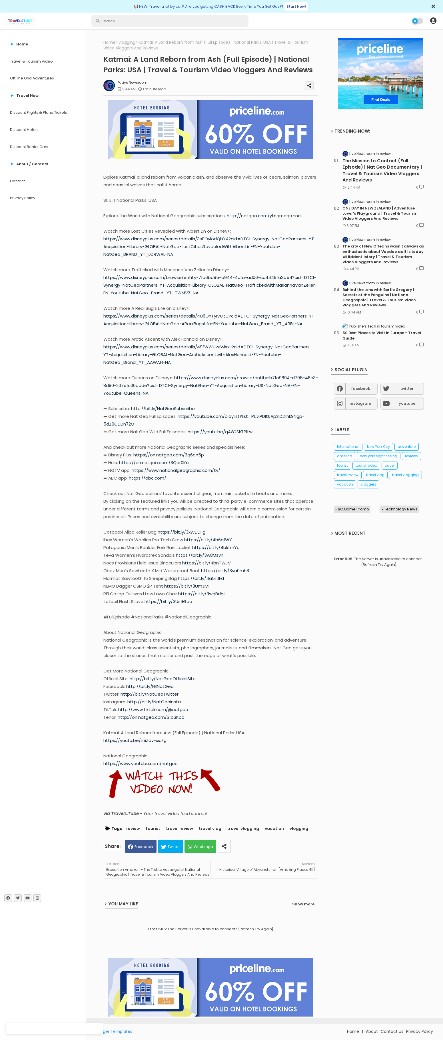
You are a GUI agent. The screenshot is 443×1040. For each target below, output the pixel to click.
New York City (378, 446)
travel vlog (210, 828)
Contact (17, 181)
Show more (303, 904)
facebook (360, 388)
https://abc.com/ (147, 478)
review (133, 828)
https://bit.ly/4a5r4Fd (201, 578)
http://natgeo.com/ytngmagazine (264, 216)
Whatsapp (203, 846)
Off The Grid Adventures (32, 78)
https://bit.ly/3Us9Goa (168, 601)
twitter (407, 388)
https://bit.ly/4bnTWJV (206, 563)
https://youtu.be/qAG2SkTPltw (220, 432)
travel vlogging (243, 828)
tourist (153, 828)
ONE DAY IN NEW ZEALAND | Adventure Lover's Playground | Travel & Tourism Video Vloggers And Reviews (380, 213)
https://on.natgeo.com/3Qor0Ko (154, 463)
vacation (274, 828)
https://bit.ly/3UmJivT (187, 586)
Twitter (174, 846)
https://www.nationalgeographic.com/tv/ (176, 470)
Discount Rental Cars (29, 146)
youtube (407, 403)
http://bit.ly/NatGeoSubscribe (163, 409)
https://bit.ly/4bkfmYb (216, 547)
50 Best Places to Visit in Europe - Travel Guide (381, 335)
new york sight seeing (378, 456)
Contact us (392, 1031)
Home (109, 42)
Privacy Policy (22, 198)
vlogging (127, 42)
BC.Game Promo (353, 509)
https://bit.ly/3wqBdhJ (202, 594)
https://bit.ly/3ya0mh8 (225, 571)
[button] (433, 21)
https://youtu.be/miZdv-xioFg (135, 740)
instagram (360, 403)
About (372, 1031)
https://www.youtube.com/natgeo (140, 763)
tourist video (366, 465)
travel (389, 465)
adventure (407, 446)
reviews (411, 456)
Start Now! (296, 6)
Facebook (144, 846)
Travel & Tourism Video (31, 61)
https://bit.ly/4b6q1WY (208, 540)
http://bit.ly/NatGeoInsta (154, 702)
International (348, 446)
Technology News (400, 509)
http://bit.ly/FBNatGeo (150, 686)
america (344, 456)
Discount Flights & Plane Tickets (38, 112)
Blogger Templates (113, 1031)
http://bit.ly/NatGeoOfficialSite (163, 679)
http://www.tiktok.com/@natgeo (153, 709)
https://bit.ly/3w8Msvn (199, 555)
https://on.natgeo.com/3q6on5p (168, 455)
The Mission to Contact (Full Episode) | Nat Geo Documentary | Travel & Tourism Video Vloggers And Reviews (382, 170)
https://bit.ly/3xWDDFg (181, 532)
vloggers (368, 484)
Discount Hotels (24, 129)
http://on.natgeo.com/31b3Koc (151, 717)
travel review (179, 828)
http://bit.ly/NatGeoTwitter (150, 694)
